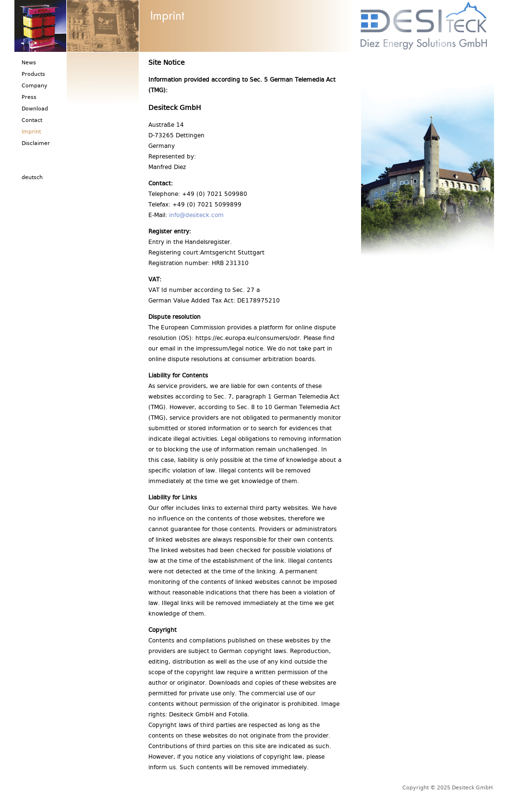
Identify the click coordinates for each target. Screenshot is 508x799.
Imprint (31, 132)
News (29, 63)
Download (35, 109)
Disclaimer (36, 144)
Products (33, 75)
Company (35, 86)
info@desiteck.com (196, 216)
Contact (32, 121)
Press (29, 98)
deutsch (32, 178)
